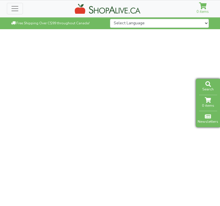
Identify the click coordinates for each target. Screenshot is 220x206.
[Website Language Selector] (159, 23)
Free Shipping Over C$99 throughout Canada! (50, 23)
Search (208, 86)
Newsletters (208, 119)
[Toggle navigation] (15, 8)
